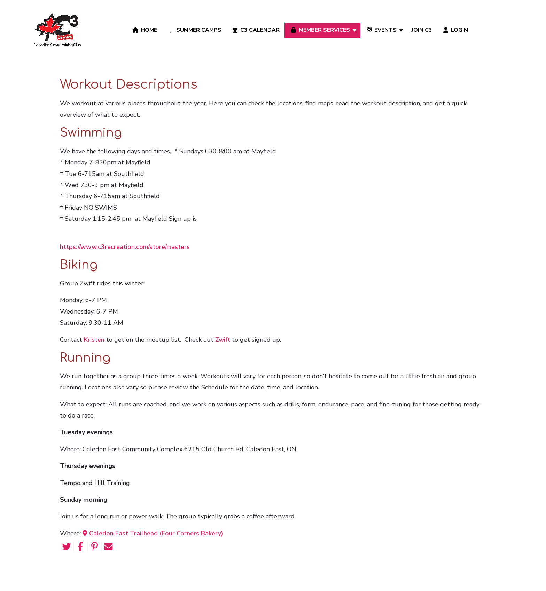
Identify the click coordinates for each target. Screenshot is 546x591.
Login (455, 30)
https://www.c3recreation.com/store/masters (125, 247)
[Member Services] (355, 30)
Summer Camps (193, 30)
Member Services (319, 30)
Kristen (94, 339)
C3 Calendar (255, 30)
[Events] (402, 30)
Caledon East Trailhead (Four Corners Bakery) (153, 533)
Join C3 (422, 30)
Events (381, 30)
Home (144, 30)
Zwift (222, 339)
